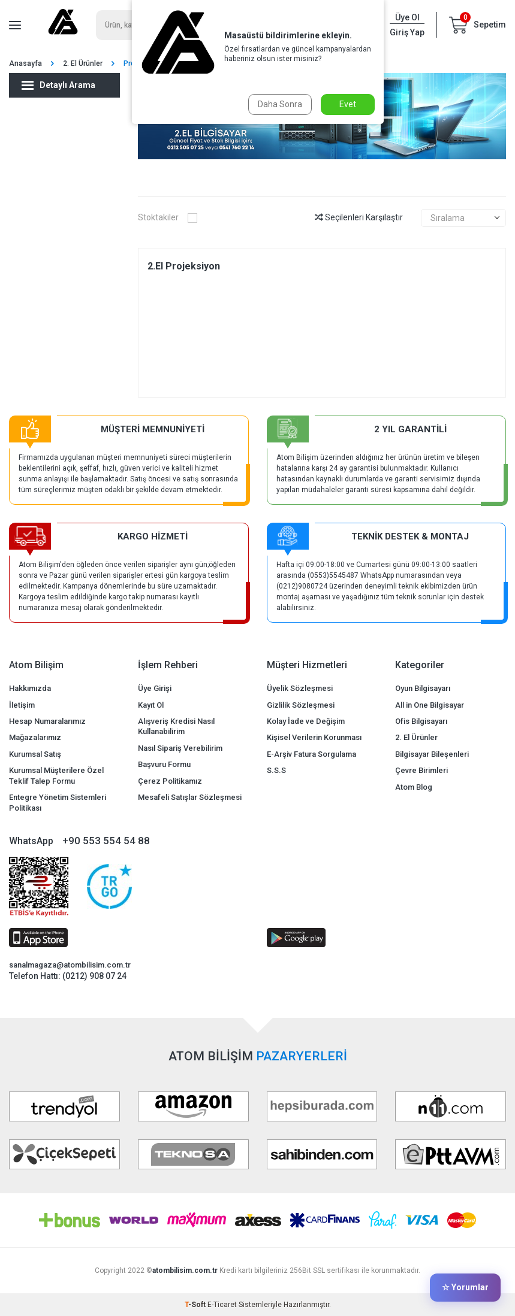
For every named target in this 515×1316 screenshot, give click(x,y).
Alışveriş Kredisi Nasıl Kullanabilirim (176, 726)
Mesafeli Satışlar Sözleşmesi (190, 797)
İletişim (22, 705)
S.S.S (276, 770)
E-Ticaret (222, 1304)
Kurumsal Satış (35, 754)
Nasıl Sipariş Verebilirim (180, 748)
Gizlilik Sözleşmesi (301, 705)
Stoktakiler (167, 217)
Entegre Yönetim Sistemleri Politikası (57, 802)
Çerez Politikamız (170, 781)
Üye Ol (407, 17)
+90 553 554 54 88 (106, 841)
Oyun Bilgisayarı (422, 688)
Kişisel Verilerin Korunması (314, 737)
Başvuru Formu (164, 764)
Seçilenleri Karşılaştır (359, 217)
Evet (347, 104)
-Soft (196, 1304)
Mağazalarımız (35, 737)
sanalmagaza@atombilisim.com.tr (70, 964)
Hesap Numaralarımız (47, 721)
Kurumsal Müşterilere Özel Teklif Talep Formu (56, 775)
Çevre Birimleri (421, 770)
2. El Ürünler (83, 63)
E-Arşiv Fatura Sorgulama (311, 754)
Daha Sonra (280, 104)
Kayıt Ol (151, 705)
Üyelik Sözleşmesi (300, 688)
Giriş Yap (407, 32)
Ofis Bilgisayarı (421, 721)
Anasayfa (25, 63)
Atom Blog (413, 787)
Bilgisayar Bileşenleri (432, 754)
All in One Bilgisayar (429, 705)
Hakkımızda (30, 688)
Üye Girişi (154, 688)
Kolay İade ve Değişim (306, 721)
